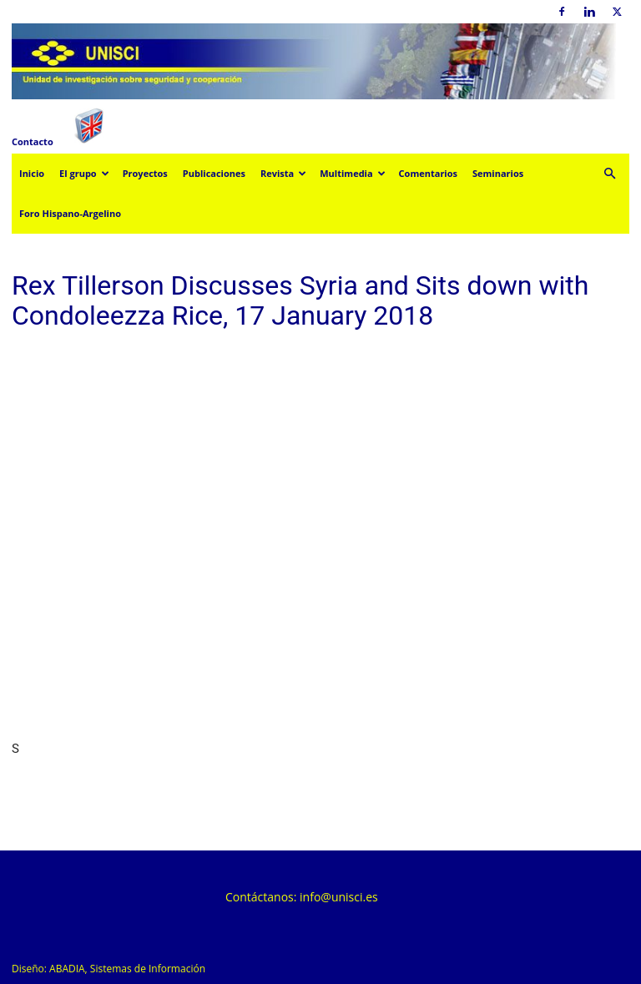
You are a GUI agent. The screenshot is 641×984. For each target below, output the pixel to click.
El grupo (84, 173)
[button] (609, 174)
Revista (283, 173)
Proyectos (145, 173)
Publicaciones (214, 173)
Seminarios (497, 173)
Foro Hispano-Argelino (70, 213)
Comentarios (428, 173)
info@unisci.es (339, 897)
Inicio (31, 173)
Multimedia (352, 173)
